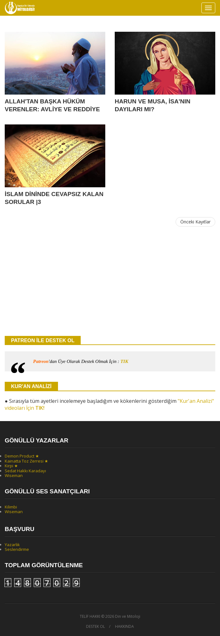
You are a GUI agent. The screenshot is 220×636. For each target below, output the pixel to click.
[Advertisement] (110, 282)
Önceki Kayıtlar (195, 222)
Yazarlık (12, 544)
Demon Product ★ (22, 456)
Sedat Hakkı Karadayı (25, 471)
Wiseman (14, 475)
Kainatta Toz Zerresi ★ (26, 461)
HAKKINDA (124, 626)
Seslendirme (17, 549)
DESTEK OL (95, 626)
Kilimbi (11, 507)
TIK (124, 361)
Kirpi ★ (11, 466)
